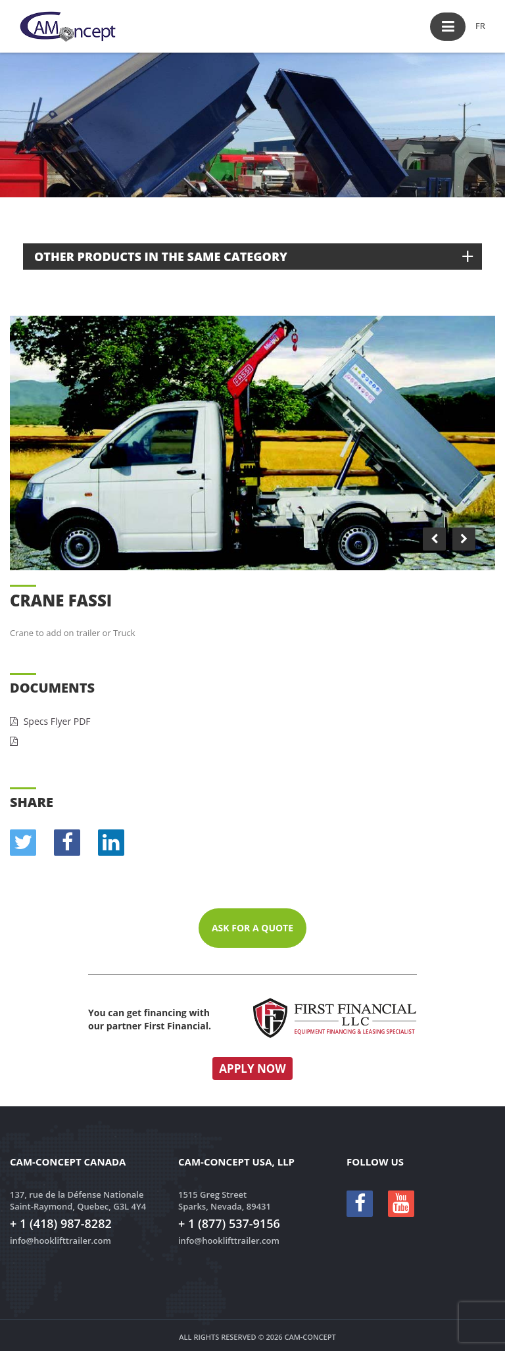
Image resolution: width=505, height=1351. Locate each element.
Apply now (252, 1068)
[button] (448, 26)
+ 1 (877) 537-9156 (229, 1223)
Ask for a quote (252, 927)
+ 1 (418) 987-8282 (61, 1223)
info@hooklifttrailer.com (60, 1240)
